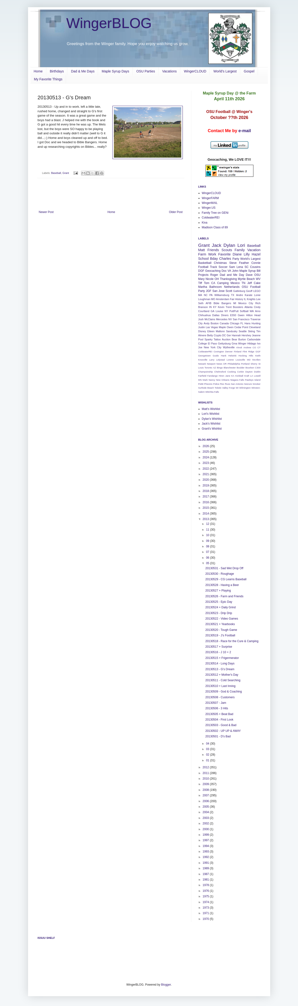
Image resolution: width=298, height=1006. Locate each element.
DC (224, 335)
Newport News (214, 363)
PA (211, 295)
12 (208, 524)
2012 (206, 767)
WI (237, 387)
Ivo (258, 343)
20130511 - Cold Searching (222, 680)
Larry (212, 359)
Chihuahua (204, 315)
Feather (244, 263)
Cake (257, 283)
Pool (201, 339)
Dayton (248, 371)
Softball (244, 311)
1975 (206, 896)
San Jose (218, 291)
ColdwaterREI (211, 217)
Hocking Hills (246, 355)
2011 (206, 773)
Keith (258, 355)
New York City (212, 347)
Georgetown (204, 355)
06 (208, 557)
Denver (229, 351)
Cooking (231, 371)
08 (208, 546)
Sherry (254, 363)
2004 (206, 812)
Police (216, 384)
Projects (203, 275)
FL (242, 323)
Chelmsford (220, 371)
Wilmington (245, 387)
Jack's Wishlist (211, 423)
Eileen (211, 331)
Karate (248, 295)
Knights (251, 299)
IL (245, 299)
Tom (206, 283)
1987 (206, 874)
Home (38, 71)
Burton (242, 339)
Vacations (169, 71)
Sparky (209, 339)
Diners (224, 315)
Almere (202, 335)
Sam (232, 267)
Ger (229, 335)
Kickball (239, 375)
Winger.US (209, 207)
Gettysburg (224, 343)
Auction (226, 339)
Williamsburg (221, 295)
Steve (233, 263)
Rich (258, 303)
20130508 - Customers (219, 697)
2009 (206, 784)
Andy (207, 323)
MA (200, 295)
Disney (202, 331)
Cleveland (255, 327)
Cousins (255, 267)
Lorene (230, 359)
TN (243, 283)
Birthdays (57, 71)
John (235, 270)
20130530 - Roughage (219, 573)
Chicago (235, 323)
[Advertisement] (111, 197)
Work (212, 254)
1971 (206, 913)
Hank (223, 355)
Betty (210, 335)
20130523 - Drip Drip (218, 613)
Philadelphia (234, 363)
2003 (206, 818)
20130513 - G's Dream (219, 669)
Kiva (204, 222)
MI (234, 303)
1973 (206, 907)
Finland (237, 351)
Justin (201, 327)
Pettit (201, 384)
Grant (66, 173)
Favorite (224, 254)
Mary (201, 279)
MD (249, 359)
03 (208, 749)
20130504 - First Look (219, 719)
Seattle (243, 331)
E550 (233, 315)
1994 (206, 846)
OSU (257, 275)
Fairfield (202, 375)
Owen (230, 327)
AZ (214, 367)
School (203, 258)
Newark (202, 363)
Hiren (221, 375)
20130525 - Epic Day (218, 602)
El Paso (212, 343)
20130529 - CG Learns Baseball (225, 579)
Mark (205, 380)
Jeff (249, 283)
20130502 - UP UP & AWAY (223, 731)
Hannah (236, 335)
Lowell (257, 375)
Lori (241, 245)
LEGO (257, 291)
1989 (206, 868)
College (202, 343)
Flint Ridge (248, 351)
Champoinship (205, 371)
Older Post (176, 212)
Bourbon (249, 367)
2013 (206, 519)
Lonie (257, 295)
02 (208, 754)
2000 (206, 829)
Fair (232, 299)
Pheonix (208, 384)
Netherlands (232, 287)
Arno (258, 311)
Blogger (166, 984)
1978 (206, 885)
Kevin (221, 307)
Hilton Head (253, 315)
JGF (208, 291)
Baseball (56, 173)
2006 (206, 801)
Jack (216, 245)
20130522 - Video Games (221, 618)
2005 (206, 806)
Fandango (212, 375)
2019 (206, 485)
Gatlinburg (239, 291)
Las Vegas (212, 327)
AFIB (208, 303)
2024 (206, 457)
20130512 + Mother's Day (221, 674)
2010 (206, 778)
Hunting (255, 323)
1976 (206, 891)
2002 (206, 823)
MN (200, 380)
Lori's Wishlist (210, 413)
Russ (227, 384)
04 (208, 743)
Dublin (257, 371)
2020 (206, 479)
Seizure (248, 384)
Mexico (235, 283)
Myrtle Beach (246, 279)
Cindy (257, 307)
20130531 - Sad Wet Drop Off (224, 568)
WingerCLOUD (195, 71)
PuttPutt (234, 311)
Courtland (204, 311)
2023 (206, 463)
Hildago (251, 343)
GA (213, 311)
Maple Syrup (247, 270)
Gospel (249, 71)
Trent (229, 307)
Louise (219, 311)
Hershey (246, 335)
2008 (206, 790)
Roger (214, 275)
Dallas (215, 315)
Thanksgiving (228, 279)
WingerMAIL (210, 203)
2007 (206, 795)
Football (203, 267)
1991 (206, 862)
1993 (206, 851)
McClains (210, 319)
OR (225, 363)
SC (247, 267)
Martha (202, 287)
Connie (255, 263)
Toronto (208, 367)
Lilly (247, 254)
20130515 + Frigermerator (222, 658)
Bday (214, 258)
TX (232, 295)
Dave (249, 275)
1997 (206, 840)
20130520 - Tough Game (221, 630)
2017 (206, 496)
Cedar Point (241, 327)
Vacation (254, 250)
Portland (245, 363)
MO (213, 299)
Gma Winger (239, 343)
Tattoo (217, 339)
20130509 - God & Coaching (223, 691)
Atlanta (249, 307)
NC (206, 295)
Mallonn (220, 331)
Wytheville (229, 347)
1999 (206, 834)
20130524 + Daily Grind (220, 607)
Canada (224, 323)
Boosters (238, 307)
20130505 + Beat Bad (219, 714)
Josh (201, 319)
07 (208, 552)
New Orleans (222, 380)
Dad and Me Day (232, 275)
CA (213, 283)
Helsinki (232, 355)
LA (251, 375)
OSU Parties (145, 71)
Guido (216, 355)
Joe (200, 347)
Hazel (256, 254)
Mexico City (245, 303)
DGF (201, 270)
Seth (201, 303)
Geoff (249, 291)
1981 (206, 879)
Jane (227, 375)
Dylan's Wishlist (212, 418)
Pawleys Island (253, 380)
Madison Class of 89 (215, 227)
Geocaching (213, 270)
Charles (225, 258)
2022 (206, 468)
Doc (224, 270)
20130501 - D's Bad (218, 736)
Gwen (241, 315)
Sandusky (231, 331)
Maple (222, 327)
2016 (206, 502)
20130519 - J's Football (220, 635)
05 (208, 563)
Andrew (247, 347)
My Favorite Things (48, 79)
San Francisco (241, 319)
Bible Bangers (222, 303)
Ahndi (239, 347)
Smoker (256, 384)
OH (217, 279)
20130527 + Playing (218, 590)
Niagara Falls (237, 380)
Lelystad (220, 359)
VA (229, 270)
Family (240, 250)
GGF (258, 351)
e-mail (245, 130)
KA (232, 375)
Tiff (200, 283)
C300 (258, 367)
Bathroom (215, 287)
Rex (222, 384)
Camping (223, 283)
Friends (213, 250)
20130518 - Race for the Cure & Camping (231, 641)
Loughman (204, 299)
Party (235, 258)
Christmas (220, 263)
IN (210, 307)
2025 (206, 451)
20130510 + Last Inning (220, 686)
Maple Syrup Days (115, 71)
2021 (206, 474)
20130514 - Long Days (219, 663)
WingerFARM (210, 198)
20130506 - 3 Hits (216, 708)
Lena (240, 267)
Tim (258, 331)
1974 (206, 902)
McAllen (256, 359)
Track (213, 267)
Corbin (240, 371)
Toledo (218, 387)
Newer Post (46, 212)
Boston (215, 323)
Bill (258, 270)
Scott (229, 291)
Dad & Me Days (82, 71)
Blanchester (230, 367)
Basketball (204, 263)
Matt (201, 250)
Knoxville (202, 359)
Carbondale (254, 339)
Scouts (227, 250)
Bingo (220, 367)
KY (214, 307)
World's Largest (225, 71)
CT (259, 347)
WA (252, 311)
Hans (248, 323)
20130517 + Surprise (218, 646)
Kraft (246, 375)
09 (208, 541)
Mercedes (221, 319)
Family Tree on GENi (215, 212)
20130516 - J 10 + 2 (218, 652)
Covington (219, 351)
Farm (202, 254)
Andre (239, 295)
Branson (203, 307)
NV (230, 319)
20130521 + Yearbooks (220, 624)
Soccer (223, 267)
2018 (206, 491)
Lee (258, 299)
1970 (206, 919)
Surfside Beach (206, 387)
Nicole (209, 279)
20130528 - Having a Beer (222, 585)
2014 (206, 513)
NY (226, 311)
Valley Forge (228, 387)
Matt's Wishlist (211, 409)
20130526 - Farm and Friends (224, 596)
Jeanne (256, 335)
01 (208, 760)
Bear (234, 339)
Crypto (218, 335)
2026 (206, 446)
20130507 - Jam (215, 702)
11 (208, 529)
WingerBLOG (109, 23)
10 (208, 535)
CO (254, 347)
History (239, 299)
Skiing (251, 331)
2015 (206, 507)
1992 (206, 857)
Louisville (240, 359)
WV (258, 279)
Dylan (229, 245)
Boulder (241, 367)
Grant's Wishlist (212, 428)
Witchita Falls (212, 392)
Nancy (212, 380)
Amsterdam (222, 299)
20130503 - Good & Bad (220, 725)
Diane (237, 254)
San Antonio (237, 384)
